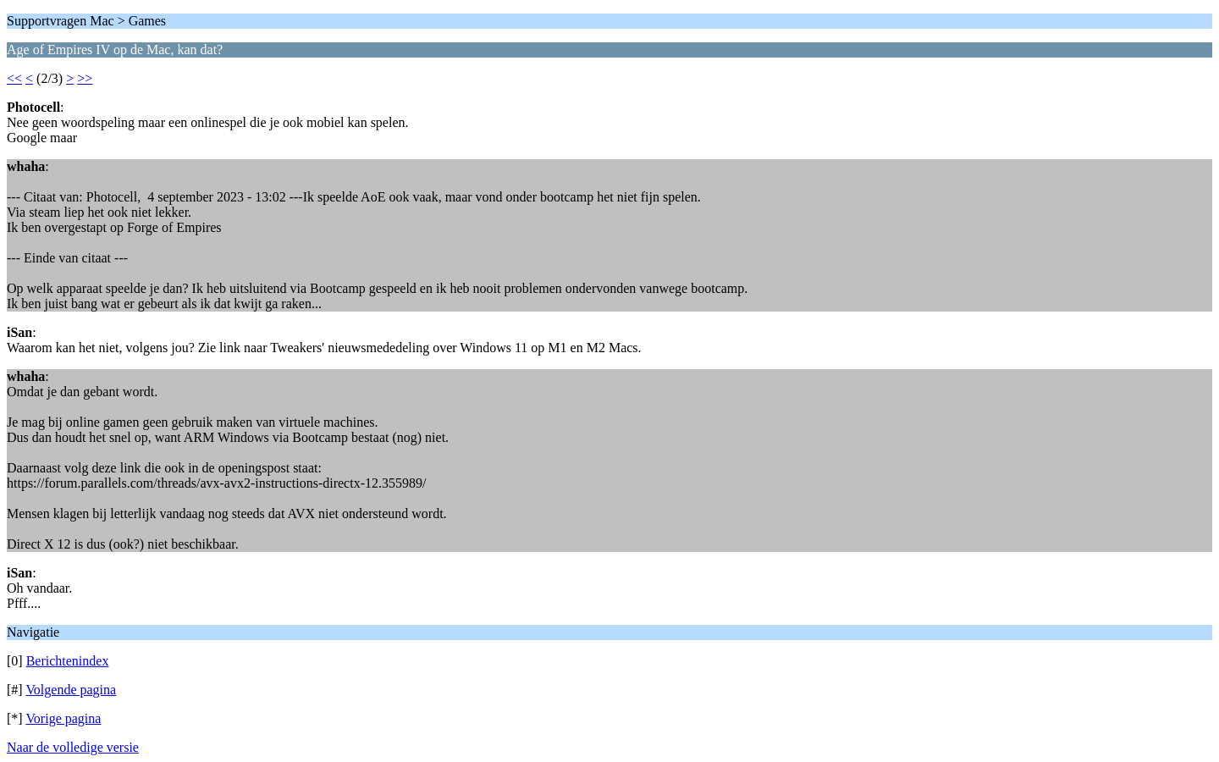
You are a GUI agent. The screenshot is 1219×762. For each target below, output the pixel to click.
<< (14, 78)
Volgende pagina (70, 689)
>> (84, 78)
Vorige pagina (63, 718)
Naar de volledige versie (73, 747)
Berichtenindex (67, 661)
